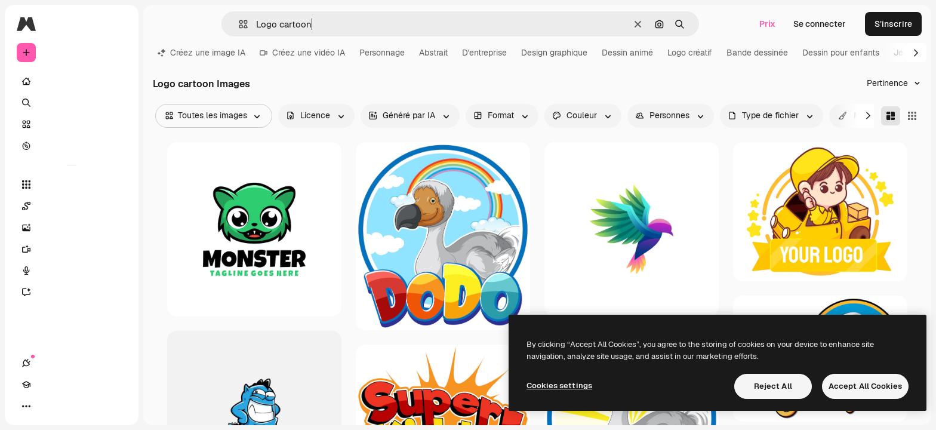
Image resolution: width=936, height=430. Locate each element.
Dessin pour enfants (840, 52)
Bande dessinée (757, 52)
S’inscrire (893, 24)
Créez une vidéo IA (302, 52)
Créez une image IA (201, 52)
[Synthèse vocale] (72, 270)
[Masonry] (890, 115)
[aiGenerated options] (410, 116)
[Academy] (47, 406)
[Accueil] (72, 81)
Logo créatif (689, 52)
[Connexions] (26, 406)
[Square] (912, 115)
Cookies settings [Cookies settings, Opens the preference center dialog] (559, 385)
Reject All (773, 386)
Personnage (382, 52)
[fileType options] (771, 116)
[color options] (582, 116)
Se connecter (819, 24)
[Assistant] (72, 292)
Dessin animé (627, 52)
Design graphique (554, 52)
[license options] (316, 116)
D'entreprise (484, 52)
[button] (238, 24)
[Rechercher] (72, 102)
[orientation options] (502, 116)
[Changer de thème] (69, 406)
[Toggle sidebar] (117, 23)
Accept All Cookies (865, 386)
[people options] (670, 116)
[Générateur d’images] (72, 227)
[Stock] (72, 124)
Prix (767, 24)
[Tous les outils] (72, 184)
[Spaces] (72, 206)
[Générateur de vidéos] (72, 249)
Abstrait (433, 52)
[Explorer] (72, 145)
